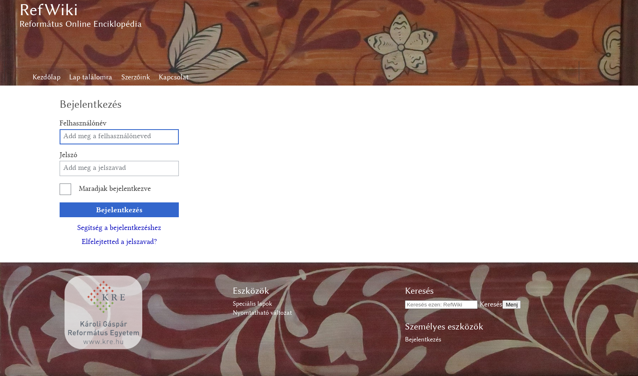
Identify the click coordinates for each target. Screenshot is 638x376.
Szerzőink (135, 77)
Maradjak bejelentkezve (115, 189)
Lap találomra (90, 77)
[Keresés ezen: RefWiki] (441, 304)
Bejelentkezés (119, 210)
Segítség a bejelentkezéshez (119, 228)
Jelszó (68, 155)
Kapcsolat (174, 77)
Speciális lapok (252, 303)
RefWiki (48, 9)
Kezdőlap (46, 77)
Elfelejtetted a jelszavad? (119, 242)
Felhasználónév (83, 124)
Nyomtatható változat (262, 312)
